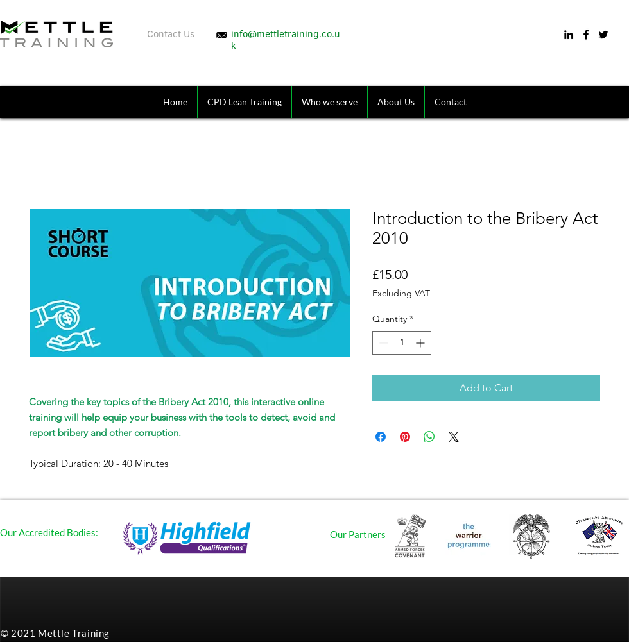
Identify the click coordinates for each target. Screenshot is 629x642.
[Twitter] (603, 34)
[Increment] (421, 343)
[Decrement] (382, 343)
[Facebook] (586, 34)
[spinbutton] (401, 343)
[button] (329, 102)
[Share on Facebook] (380, 436)
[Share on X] (453, 436)
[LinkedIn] (568, 34)
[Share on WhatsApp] (429, 436)
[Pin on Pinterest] (405, 436)
